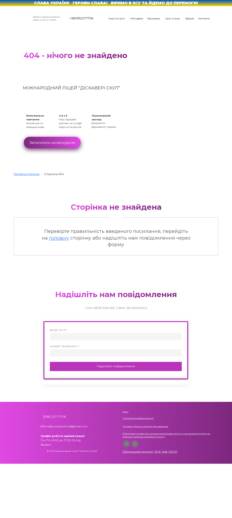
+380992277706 (81, 18)
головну (59, 238)
